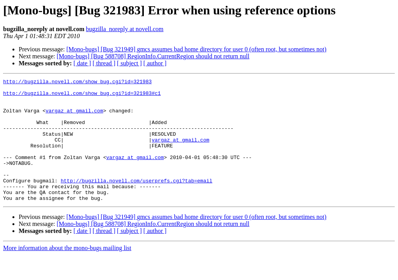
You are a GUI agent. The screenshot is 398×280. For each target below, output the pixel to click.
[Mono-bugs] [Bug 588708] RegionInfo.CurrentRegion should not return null (153, 56)
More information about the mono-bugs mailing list (67, 272)
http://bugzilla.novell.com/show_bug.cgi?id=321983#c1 (82, 96)
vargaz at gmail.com (74, 117)
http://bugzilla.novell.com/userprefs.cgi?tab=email (136, 201)
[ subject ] (129, 63)
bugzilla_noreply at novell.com (125, 29)
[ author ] (155, 63)
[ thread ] (104, 63)
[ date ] (82, 63)
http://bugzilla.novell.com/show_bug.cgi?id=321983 (77, 82)
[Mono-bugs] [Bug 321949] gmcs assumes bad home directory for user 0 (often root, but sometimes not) (196, 49)
